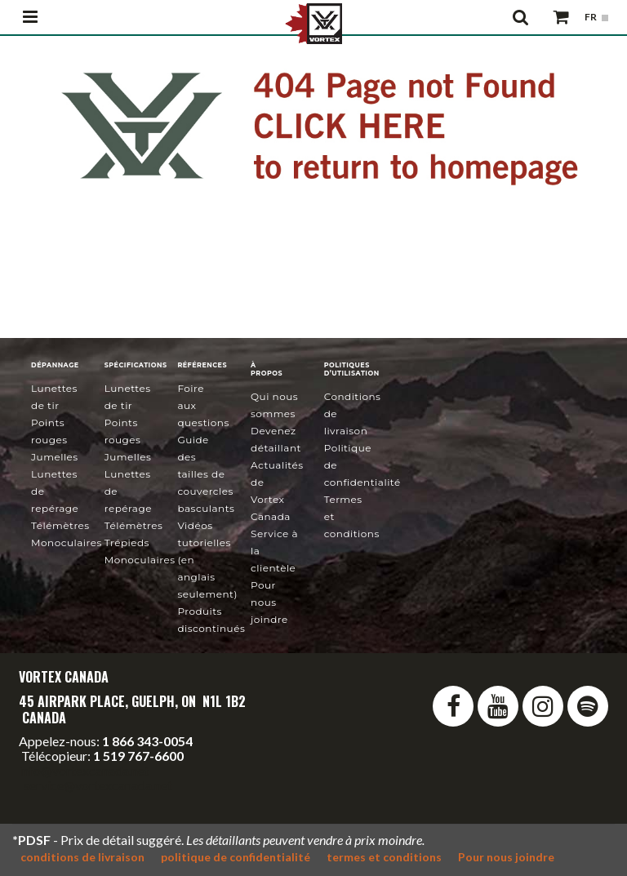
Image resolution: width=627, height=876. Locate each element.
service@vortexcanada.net (98, 785)
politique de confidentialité (235, 857)
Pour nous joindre (269, 602)
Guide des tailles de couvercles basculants (205, 474)
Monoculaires (66, 542)
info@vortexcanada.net (84, 770)
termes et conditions (384, 857)
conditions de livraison (82, 857)
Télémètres (60, 525)
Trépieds (126, 542)
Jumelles (54, 457)
